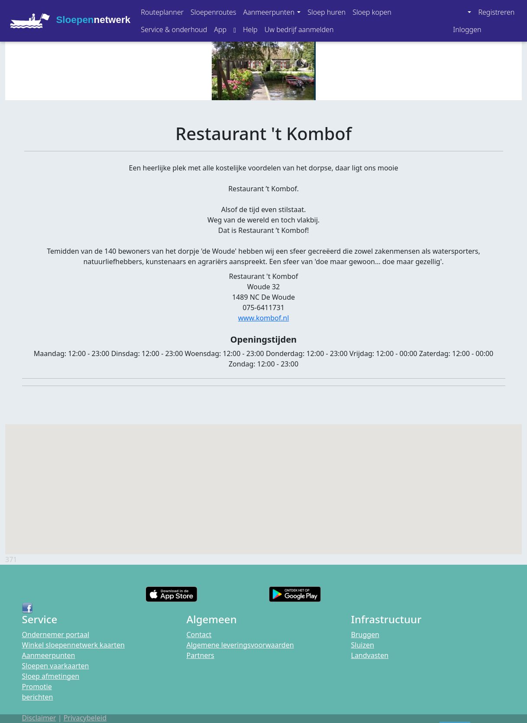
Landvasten (370, 655)
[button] (271, 12)
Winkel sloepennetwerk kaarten (73, 645)
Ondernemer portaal (56, 634)
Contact (199, 634)
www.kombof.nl (263, 318)
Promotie (37, 686)
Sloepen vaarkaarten (55, 666)
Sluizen (362, 645)
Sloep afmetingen (51, 676)
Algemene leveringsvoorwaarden (240, 645)
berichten (37, 697)
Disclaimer (39, 718)
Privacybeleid (85, 718)
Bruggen (365, 634)
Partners (200, 655)
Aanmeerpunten (48, 655)
